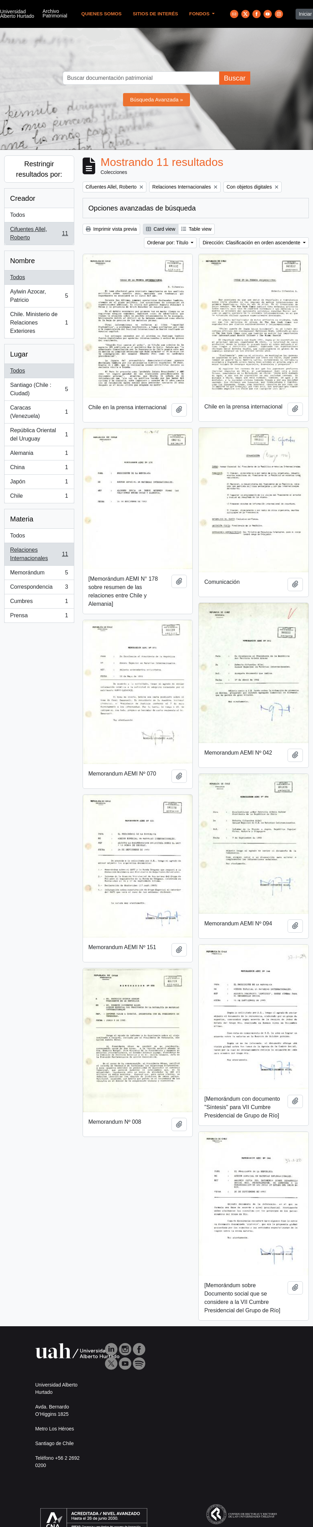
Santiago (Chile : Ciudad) (39, 389)
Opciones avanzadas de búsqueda (142, 208)
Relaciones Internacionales (39, 554)
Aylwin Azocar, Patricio (39, 296)
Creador (22, 198)
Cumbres (39, 602)
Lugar (19, 354)
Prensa (39, 617)
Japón (39, 483)
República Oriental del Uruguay (39, 434)
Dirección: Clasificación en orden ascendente (252, 242)
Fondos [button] (200, 13)
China (39, 468)
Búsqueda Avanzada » (156, 99)
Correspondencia (39, 588)
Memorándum (39, 574)
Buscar (234, 78)
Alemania (39, 454)
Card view (160, 229)
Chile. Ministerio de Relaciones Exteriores (39, 322)
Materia (21, 519)
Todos (17, 215)
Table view (196, 229)
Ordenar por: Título (168, 242)
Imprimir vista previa (111, 229)
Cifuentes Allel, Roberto (39, 233)
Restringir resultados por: (39, 169)
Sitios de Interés (155, 13)
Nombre (22, 261)
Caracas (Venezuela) (39, 412)
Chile (39, 497)
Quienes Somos (101, 13)
